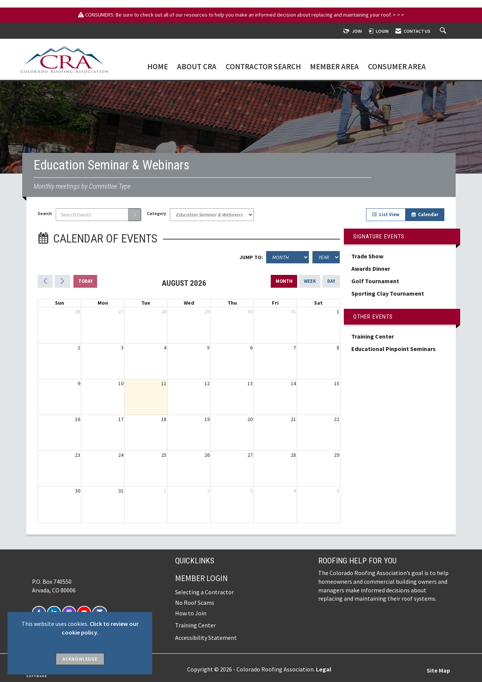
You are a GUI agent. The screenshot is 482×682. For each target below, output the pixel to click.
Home (157, 67)
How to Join (190, 613)
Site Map (438, 670)
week (310, 281)
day (331, 281)
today (85, 281)
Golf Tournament (375, 281)
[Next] (62, 281)
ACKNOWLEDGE (80, 659)
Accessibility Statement (206, 637)
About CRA (197, 67)
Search (45, 213)
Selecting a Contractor (204, 592)
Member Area (334, 67)
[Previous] (45, 281)
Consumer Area (397, 67)
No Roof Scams (194, 602)
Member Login (201, 578)
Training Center (372, 336)
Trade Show (367, 256)
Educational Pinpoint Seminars (393, 348)
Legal (323, 669)
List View (386, 214)
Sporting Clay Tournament (387, 293)
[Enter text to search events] (92, 214)
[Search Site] (444, 31)
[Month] (287, 257)
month (284, 281)
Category (156, 213)
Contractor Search (263, 67)
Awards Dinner (371, 268)
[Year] (326, 257)
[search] (134, 214)
